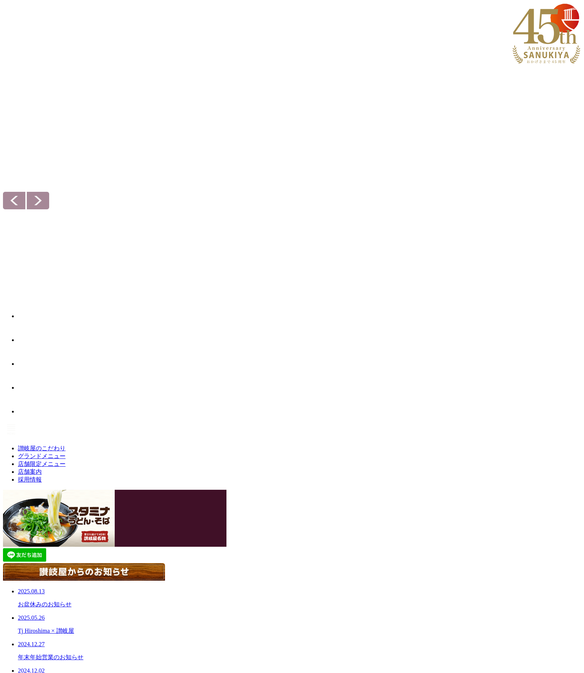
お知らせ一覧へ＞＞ (205, 392)
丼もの (197, 559)
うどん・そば (203, 549)
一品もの (199, 586)
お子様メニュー (206, 636)
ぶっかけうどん (206, 568)
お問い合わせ (298, 602)
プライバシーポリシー (307, 611)
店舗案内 (296, 561)
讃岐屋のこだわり (307, 540)
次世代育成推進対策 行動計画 (315, 620)
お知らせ (294, 593)
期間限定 (199, 596)
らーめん (199, 577)
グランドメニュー (212, 540)
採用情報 (391, 540)
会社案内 (296, 583)
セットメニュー (206, 626)
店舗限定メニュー (212, 616)
